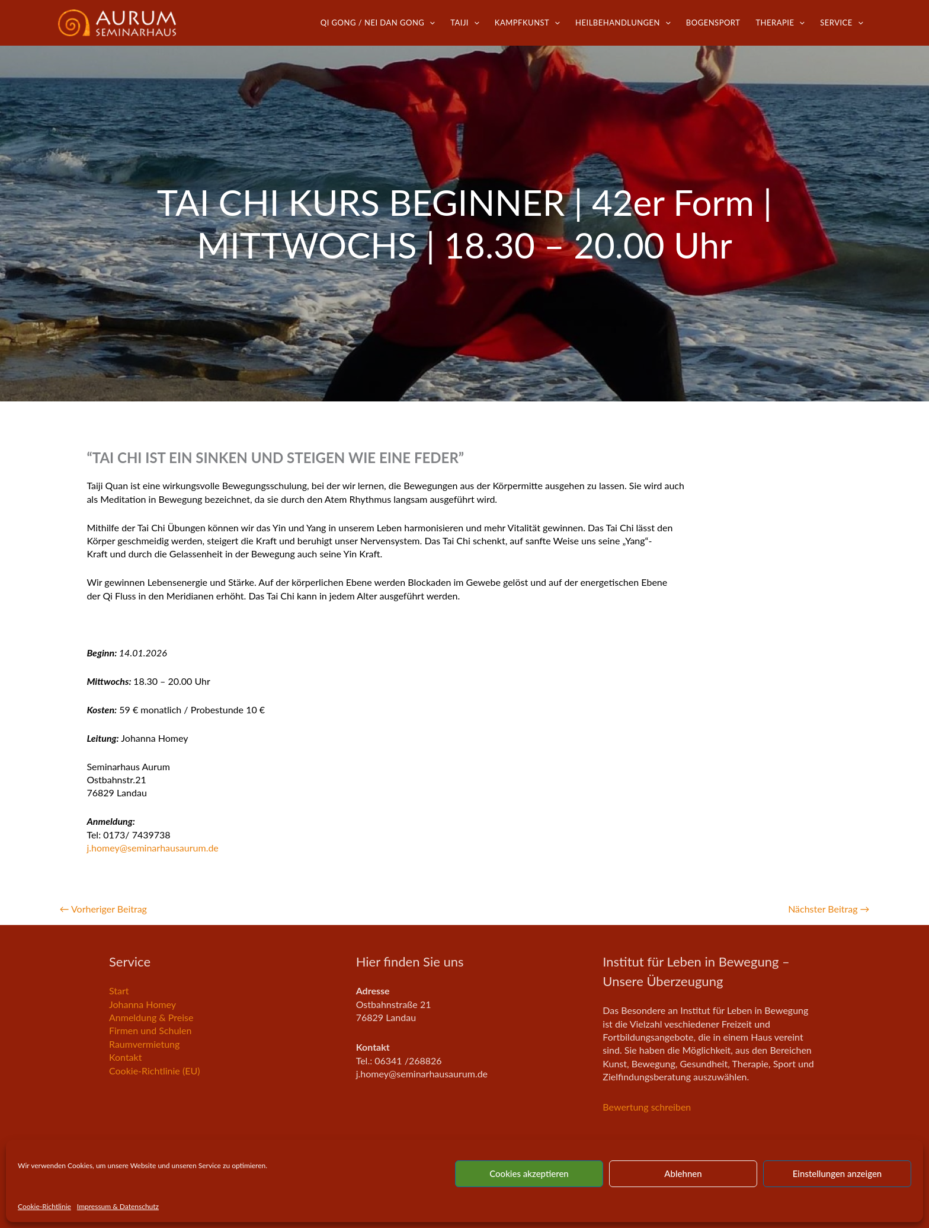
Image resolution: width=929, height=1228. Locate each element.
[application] (429, 23)
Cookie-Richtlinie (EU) (154, 1070)
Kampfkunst (527, 23)
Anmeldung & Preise (151, 1017)
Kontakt (125, 1057)
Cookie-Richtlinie (44, 1206)
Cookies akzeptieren (529, 1173)
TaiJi (464, 23)
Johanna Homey (142, 1004)
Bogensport (713, 22)
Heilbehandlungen (623, 23)
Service (841, 23)
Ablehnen (682, 1173)
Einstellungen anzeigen (837, 1173)
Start (119, 990)
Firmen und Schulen (150, 1030)
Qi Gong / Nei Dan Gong (378, 23)
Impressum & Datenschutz (118, 1206)
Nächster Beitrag (828, 909)
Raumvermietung (144, 1044)
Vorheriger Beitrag (103, 909)
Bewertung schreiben (647, 1106)
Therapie (780, 23)
